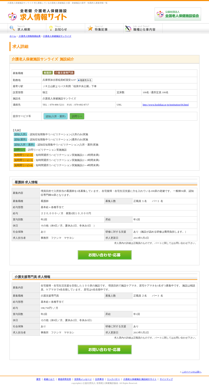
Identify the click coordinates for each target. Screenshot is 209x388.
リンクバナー (113, 379)
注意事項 (99, 379)
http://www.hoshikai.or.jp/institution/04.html (166, 104)
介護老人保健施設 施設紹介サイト (140, 379)
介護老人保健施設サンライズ (57, 36)
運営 (38, 379)
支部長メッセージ (83, 379)
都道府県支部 (64, 379)
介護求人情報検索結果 (29, 36)
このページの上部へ (191, 372)
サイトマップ (166, 379)
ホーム (13, 36)
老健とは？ (49, 379)
